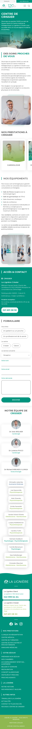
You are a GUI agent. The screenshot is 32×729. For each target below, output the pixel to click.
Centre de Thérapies (9, 640)
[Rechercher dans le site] (29, 6)
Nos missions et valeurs (11, 689)
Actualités (5, 701)
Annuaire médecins (9, 647)
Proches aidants (8, 677)
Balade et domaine (9, 667)
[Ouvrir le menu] (25, 5)
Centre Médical (7, 637)
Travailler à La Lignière (11, 698)
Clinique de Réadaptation (12, 634)
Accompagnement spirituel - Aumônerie (13, 663)
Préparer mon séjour (10, 656)
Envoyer (16, 400)
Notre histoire (7, 687)
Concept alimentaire (10, 672)
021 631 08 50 (10, 310)
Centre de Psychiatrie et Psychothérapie (11, 644)
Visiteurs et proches (10, 675)
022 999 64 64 (24, 1)
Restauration (7, 669)
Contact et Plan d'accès (11, 704)
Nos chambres (7, 659)
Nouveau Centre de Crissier (12, 706)
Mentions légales (16, 723)
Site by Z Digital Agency (16, 726)
